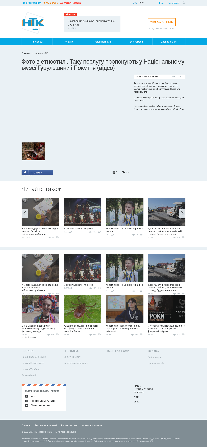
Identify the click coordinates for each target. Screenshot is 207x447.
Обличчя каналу (72, 357)
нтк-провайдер (32, 3)
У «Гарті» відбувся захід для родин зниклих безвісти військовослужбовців (40, 231)
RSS (30, 396)
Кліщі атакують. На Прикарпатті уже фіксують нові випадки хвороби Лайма (81, 328)
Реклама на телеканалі (46, 425)
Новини (69, 41)
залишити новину (161, 22)
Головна (26, 53)
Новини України (30, 369)
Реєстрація (173, 3)
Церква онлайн (169, 41)
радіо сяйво (51, 3)
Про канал (37, 41)
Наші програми (102, 41)
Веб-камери (136, 41)
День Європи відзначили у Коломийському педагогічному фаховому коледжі (38, 328)
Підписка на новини (37, 405)
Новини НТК (41, 53)
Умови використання (92, 425)
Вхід (161, 3)
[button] (25, 213)
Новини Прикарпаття (33, 363)
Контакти (26, 425)
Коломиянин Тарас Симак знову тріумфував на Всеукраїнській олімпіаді (123, 328)
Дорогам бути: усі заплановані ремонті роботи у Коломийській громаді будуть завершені (165, 231)
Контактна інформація (76, 363)
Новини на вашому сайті (40, 401)
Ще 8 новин (29, 337)
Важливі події (29, 375)
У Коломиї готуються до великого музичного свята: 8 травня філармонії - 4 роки (166, 328)
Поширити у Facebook (33, 173)
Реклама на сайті (69, 425)
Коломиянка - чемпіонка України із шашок (124, 230)
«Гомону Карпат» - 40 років (78, 228)
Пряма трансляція (70, 3)
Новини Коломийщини (34, 357)
